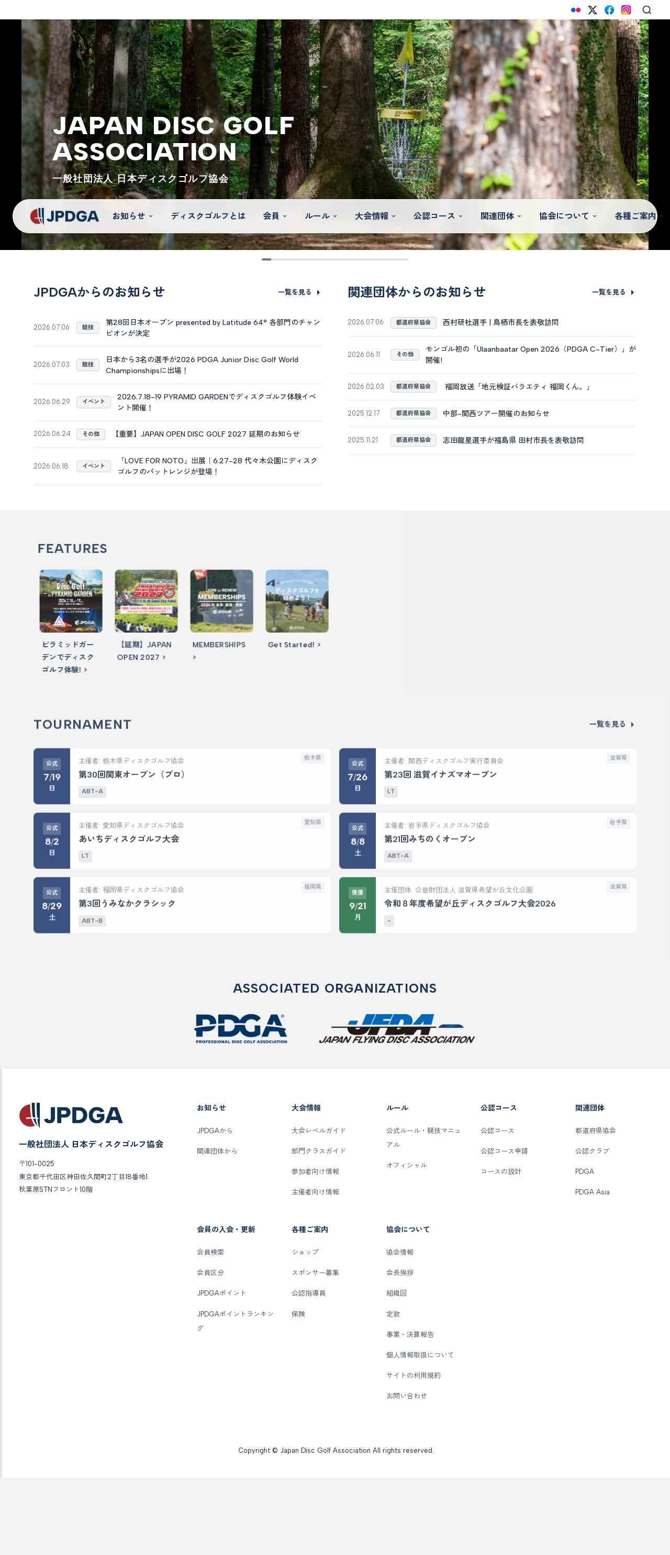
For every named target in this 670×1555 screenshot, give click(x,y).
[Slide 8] (384, 259)
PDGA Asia (592, 1270)
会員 (275, 216)
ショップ (305, 1330)
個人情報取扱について (420, 1433)
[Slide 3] (302, 259)
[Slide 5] (335, 259)
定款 (393, 1392)
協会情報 (400, 1330)
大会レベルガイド (319, 1208)
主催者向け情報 (315, 1270)
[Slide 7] (368, 259)
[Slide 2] (286, 259)
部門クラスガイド (319, 1229)
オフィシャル (406, 1243)
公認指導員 (309, 1371)
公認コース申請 (504, 1229)
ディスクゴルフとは (208, 216)
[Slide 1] (270, 259)
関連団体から (217, 1229)
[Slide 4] (318, 259)
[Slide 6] (351, 259)
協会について (568, 216)
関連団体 (501, 216)
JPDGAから (215, 1208)
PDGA (584, 1249)
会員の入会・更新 (226, 1307)
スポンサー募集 (315, 1351)
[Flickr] (576, 10)
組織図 (396, 1371)
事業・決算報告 (410, 1412)
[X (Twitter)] (592, 10)
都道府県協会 (595, 1208)
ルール (321, 216)
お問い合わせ (406, 1474)
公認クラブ (592, 1229)
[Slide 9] (400, 259)
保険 (298, 1392)
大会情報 (376, 216)
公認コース (439, 216)
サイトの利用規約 (413, 1453)
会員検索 (210, 1330)
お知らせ (133, 216)
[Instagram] (626, 10)
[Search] (647, 10)
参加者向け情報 (315, 1249)
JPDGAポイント (222, 1371)
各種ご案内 (310, 1307)
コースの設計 (501, 1249)
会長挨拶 (400, 1351)
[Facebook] (609, 10)
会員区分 (210, 1351)
